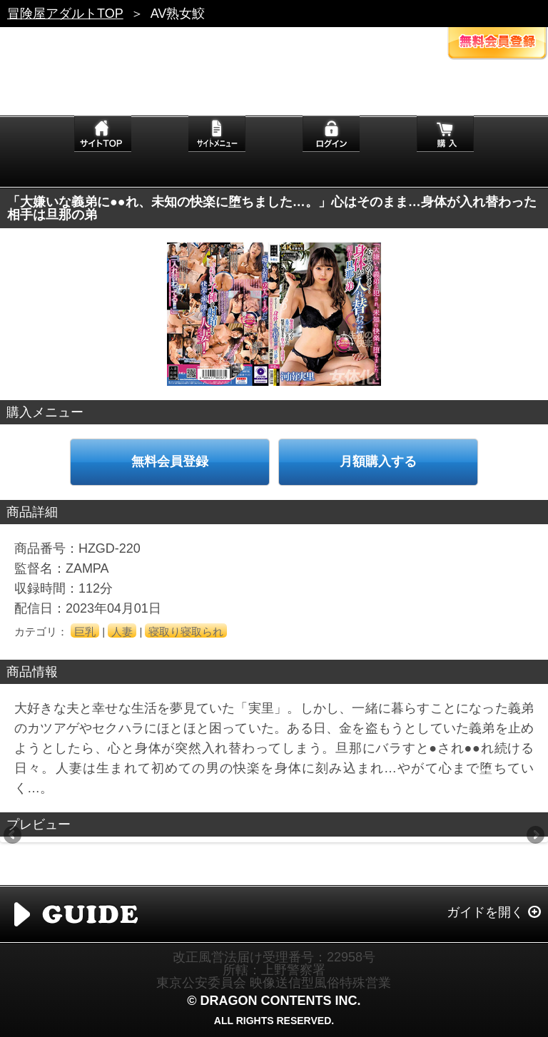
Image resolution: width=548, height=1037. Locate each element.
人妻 (122, 631)
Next (534, 836)
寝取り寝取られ (185, 631)
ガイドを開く (485, 912)
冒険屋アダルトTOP (65, 13)
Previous (13, 836)
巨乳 (85, 631)
